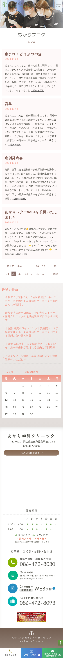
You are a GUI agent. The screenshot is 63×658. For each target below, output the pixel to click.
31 (7, 274)
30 (55, 266)
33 (20, 274)
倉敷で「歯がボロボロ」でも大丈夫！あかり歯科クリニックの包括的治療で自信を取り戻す (31, 316)
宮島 (8, 104)
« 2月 (10, 372)
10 (37, 266)
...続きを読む (37, 90)
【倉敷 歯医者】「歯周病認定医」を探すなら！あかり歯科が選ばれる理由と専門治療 (30, 345)
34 (26, 274)
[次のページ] (49, 271)
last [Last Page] (55, 274)
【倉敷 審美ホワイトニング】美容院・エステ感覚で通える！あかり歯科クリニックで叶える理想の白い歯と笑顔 (31, 332)
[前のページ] (26, 264)
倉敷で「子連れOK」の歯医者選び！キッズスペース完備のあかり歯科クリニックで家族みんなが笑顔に (31, 301)
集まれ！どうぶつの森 (23, 54)
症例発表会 (14, 158)
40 (37, 274)
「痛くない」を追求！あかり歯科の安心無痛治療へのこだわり (31, 357)
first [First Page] (19, 266)
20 (43, 266)
